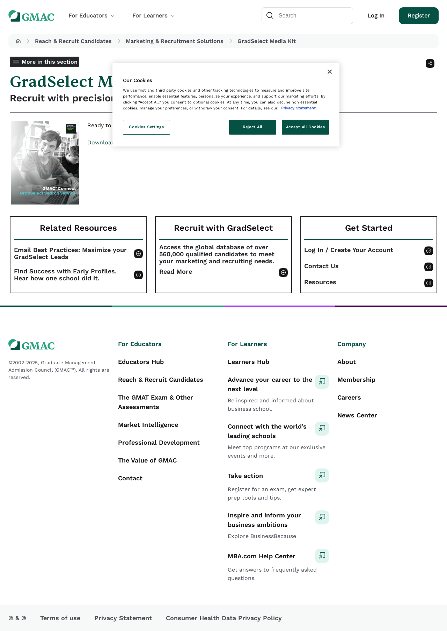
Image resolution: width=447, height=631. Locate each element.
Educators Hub (141, 361)
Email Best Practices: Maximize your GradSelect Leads (70, 253)
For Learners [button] (154, 15)
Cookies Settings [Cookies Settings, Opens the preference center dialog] (146, 126)
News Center (357, 415)
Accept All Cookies (305, 126)
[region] (225, 105)
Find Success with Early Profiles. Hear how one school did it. (65, 275)
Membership (356, 379)
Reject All (252, 126)
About (346, 361)
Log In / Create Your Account (348, 249)
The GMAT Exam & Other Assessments (155, 402)
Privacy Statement (123, 618)
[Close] (329, 71)
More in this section (50, 61)
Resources (320, 282)
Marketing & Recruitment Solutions (175, 41)
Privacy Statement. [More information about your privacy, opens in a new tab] (299, 108)
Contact (130, 478)
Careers (349, 397)
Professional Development (159, 442)
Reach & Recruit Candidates (73, 41)
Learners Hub (248, 361)
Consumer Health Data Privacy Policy (224, 618)
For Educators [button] (92, 15)
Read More (175, 271)
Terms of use (60, 618)
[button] (18, 41)
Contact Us (321, 266)
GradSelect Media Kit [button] (266, 41)
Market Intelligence (148, 424)
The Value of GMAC (147, 460)
